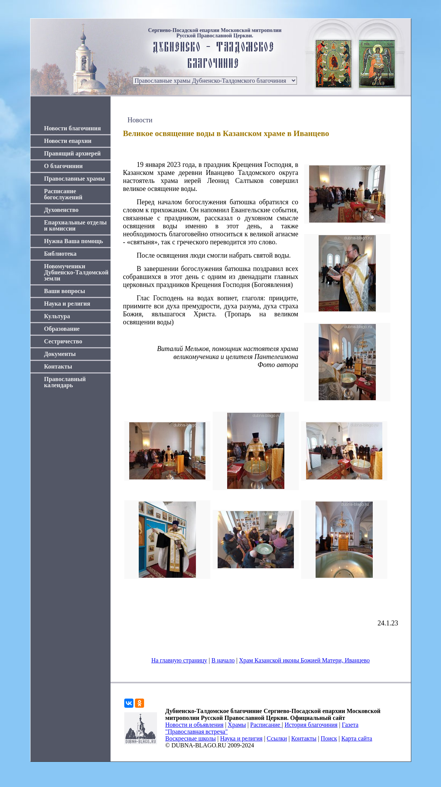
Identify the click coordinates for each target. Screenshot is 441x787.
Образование (62, 328)
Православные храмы (74, 178)
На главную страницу (179, 660)
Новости (140, 120)
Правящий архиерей (72, 153)
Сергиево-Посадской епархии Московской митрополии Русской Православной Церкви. (214, 33)
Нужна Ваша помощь (73, 241)
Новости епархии (67, 141)
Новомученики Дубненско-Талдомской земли (76, 272)
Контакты (58, 366)
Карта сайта (357, 738)
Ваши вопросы (64, 291)
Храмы (237, 724)
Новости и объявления (194, 724)
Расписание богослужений (63, 194)
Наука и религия (67, 303)
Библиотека (60, 253)
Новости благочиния (72, 128)
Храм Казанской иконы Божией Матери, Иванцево (304, 660)
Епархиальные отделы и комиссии (75, 225)
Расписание (266, 724)
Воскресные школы (190, 738)
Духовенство (61, 210)
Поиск (329, 738)
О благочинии (63, 166)
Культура (57, 316)
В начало (223, 660)
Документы (60, 354)
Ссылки (277, 738)
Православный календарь (65, 382)
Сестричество (63, 341)
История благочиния (310, 724)
